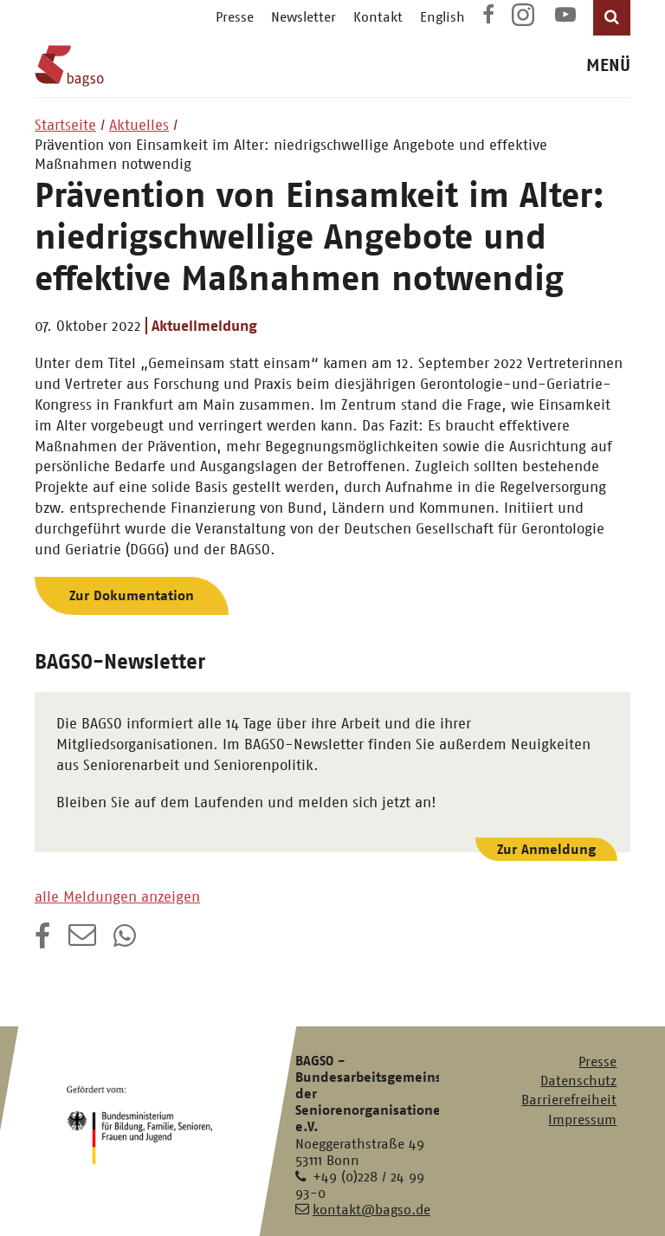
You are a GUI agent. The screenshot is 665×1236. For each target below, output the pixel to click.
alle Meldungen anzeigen (117, 896)
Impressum (582, 1119)
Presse (235, 17)
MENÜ (608, 65)
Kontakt (378, 17)
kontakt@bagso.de (371, 1209)
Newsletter (303, 17)
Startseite (65, 124)
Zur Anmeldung (546, 849)
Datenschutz (578, 1080)
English (442, 17)
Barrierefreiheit (569, 1099)
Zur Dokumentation (131, 595)
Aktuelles (139, 124)
